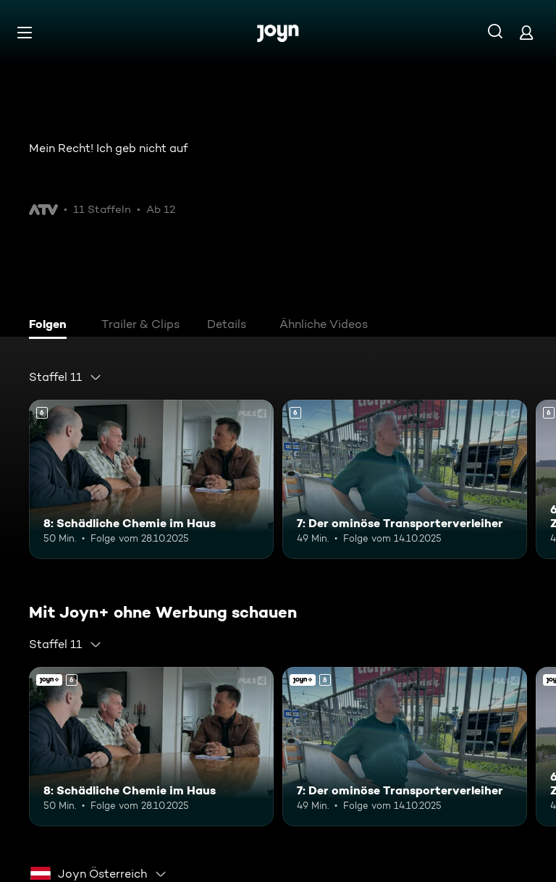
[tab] (51, 326)
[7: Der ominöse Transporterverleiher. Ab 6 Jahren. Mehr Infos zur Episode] (404, 479)
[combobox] (65, 377)
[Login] (526, 32)
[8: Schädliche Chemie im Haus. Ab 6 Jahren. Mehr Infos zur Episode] (151, 479)
